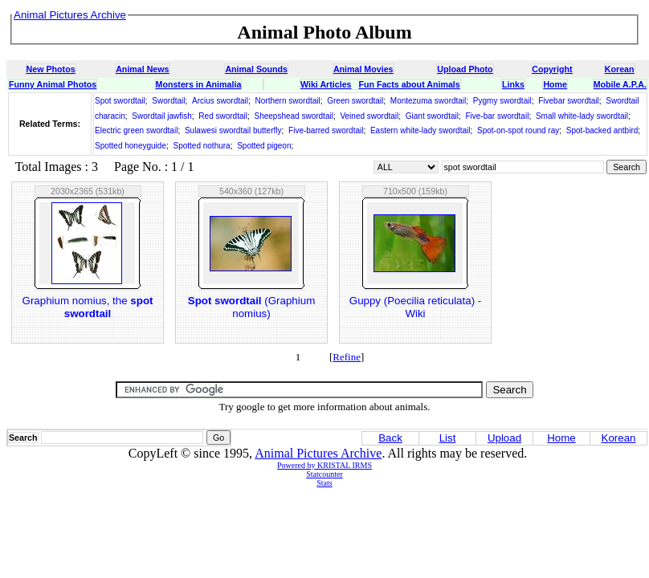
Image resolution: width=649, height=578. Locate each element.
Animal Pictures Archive (318, 453)
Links (513, 84)
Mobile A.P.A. (620, 84)
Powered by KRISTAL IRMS (324, 465)
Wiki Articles (325, 84)
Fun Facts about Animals (408, 84)
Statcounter (324, 474)
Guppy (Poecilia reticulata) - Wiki (415, 307)
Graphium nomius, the (87, 307)
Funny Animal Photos (52, 84)
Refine (347, 357)
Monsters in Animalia (199, 84)
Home (555, 84)
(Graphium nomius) (252, 307)
